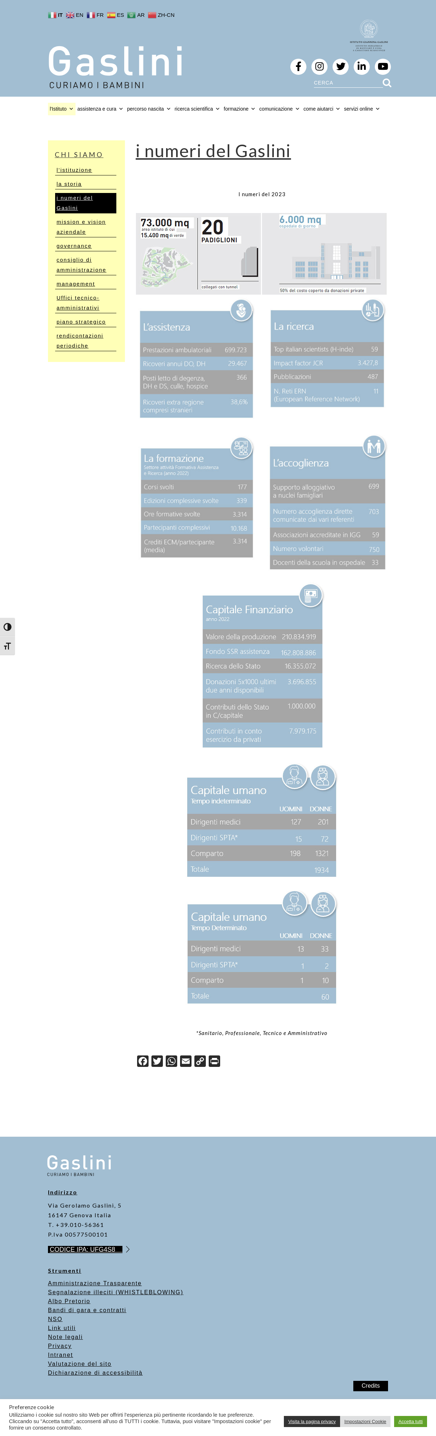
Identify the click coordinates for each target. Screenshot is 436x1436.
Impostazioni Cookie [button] (365, 1421)
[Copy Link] (200, 1062)
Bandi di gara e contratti (87, 1310)
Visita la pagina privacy (312, 1421)
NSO (55, 1319)
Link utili (62, 1328)
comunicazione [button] (279, 109)
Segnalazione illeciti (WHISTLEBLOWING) (115, 1292)
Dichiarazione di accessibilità (95, 1373)
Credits (371, 1386)
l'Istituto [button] (62, 109)
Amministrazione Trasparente (95, 1283)
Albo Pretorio (69, 1301)
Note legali (65, 1337)
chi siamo (79, 154)
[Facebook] (143, 1062)
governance (74, 246)
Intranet (60, 1355)
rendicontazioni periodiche (80, 341)
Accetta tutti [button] (410, 1421)
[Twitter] (157, 1062)
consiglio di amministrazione (81, 265)
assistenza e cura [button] (100, 109)
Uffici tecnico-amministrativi (78, 303)
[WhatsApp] (171, 1062)
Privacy (60, 1346)
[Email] (186, 1062)
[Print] (214, 1062)
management (76, 284)
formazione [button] (240, 109)
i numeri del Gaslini (75, 203)
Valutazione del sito (80, 1364)
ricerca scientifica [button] (197, 109)
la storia (69, 184)
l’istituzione (74, 170)
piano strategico (81, 322)
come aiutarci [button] (322, 109)
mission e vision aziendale (81, 227)
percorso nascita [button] (149, 109)
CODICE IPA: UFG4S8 (86, 1249)
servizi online (362, 109)
